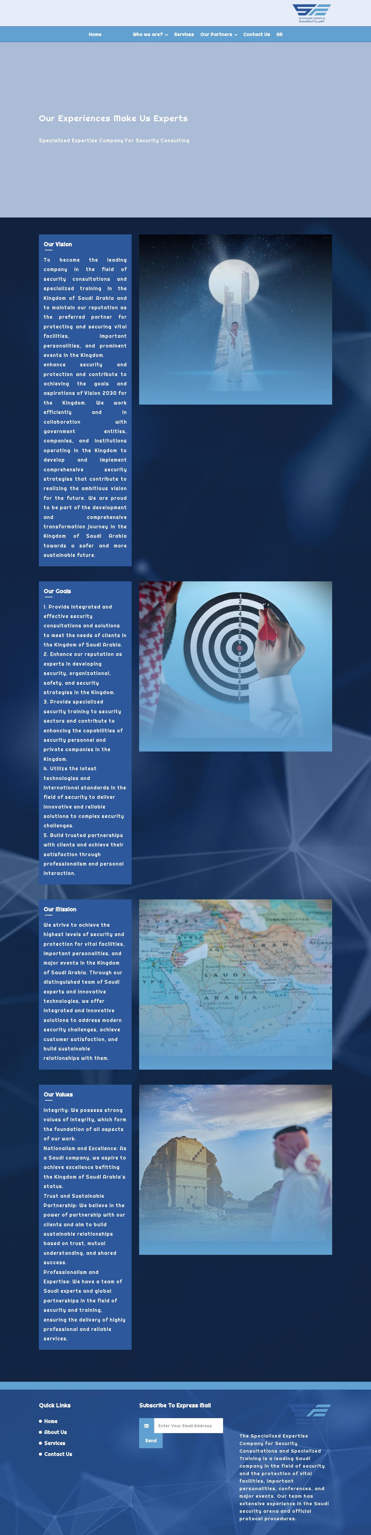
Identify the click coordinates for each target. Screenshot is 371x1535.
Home (95, 34)
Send (151, 1440)
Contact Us (256, 34)
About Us (55, 1432)
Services (184, 34)
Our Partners (216, 34)
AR (279, 34)
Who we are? (148, 34)
